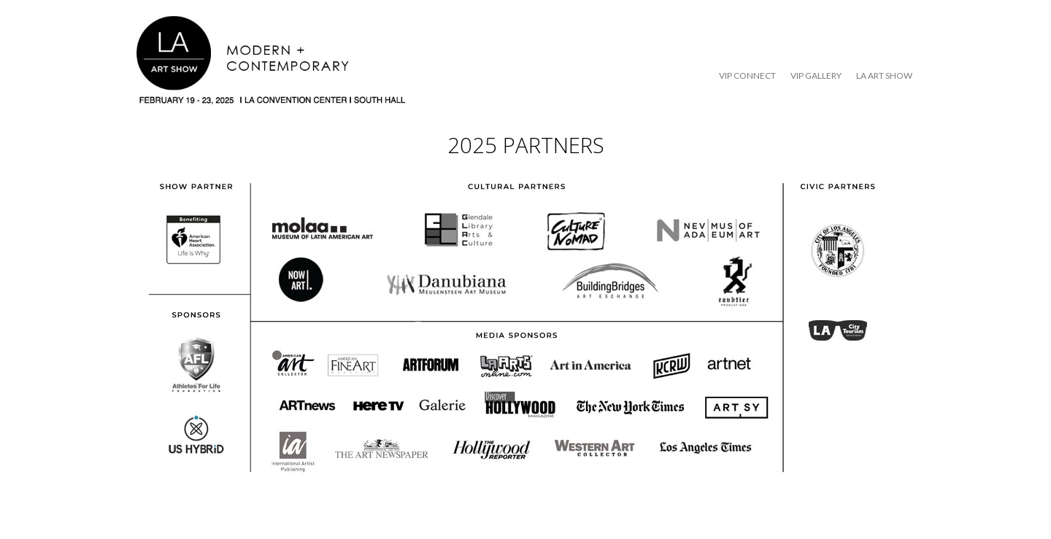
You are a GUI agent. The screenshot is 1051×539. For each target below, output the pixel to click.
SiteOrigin (515, 509)
